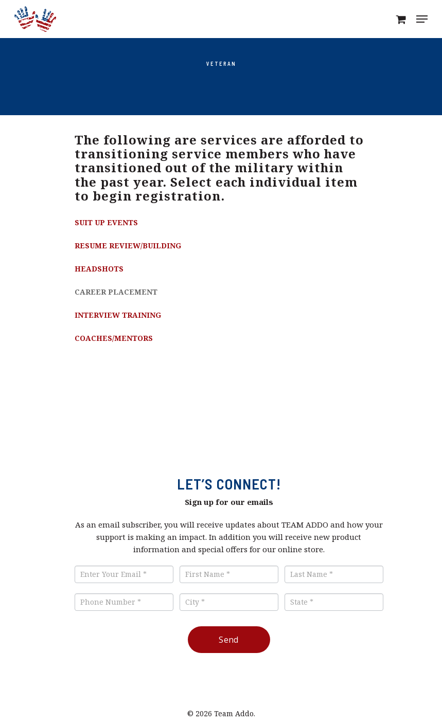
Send (229, 639)
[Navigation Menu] (422, 19)
